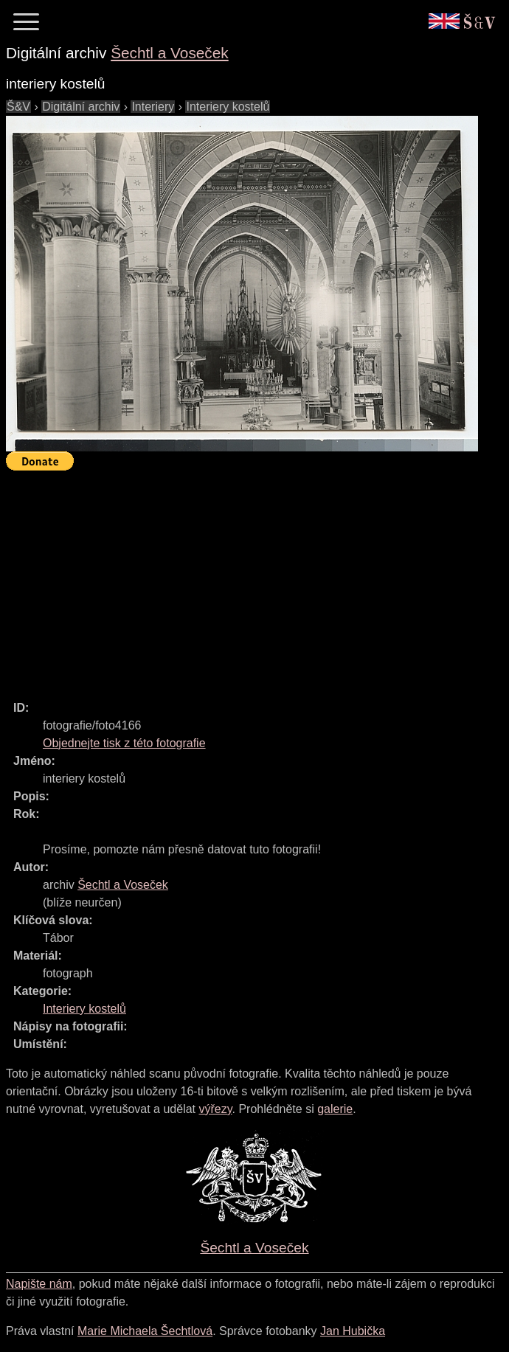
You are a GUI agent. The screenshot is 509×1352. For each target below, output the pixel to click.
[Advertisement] (257, 579)
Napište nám (39, 1284)
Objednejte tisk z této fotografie (124, 743)
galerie (335, 1109)
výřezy (215, 1109)
